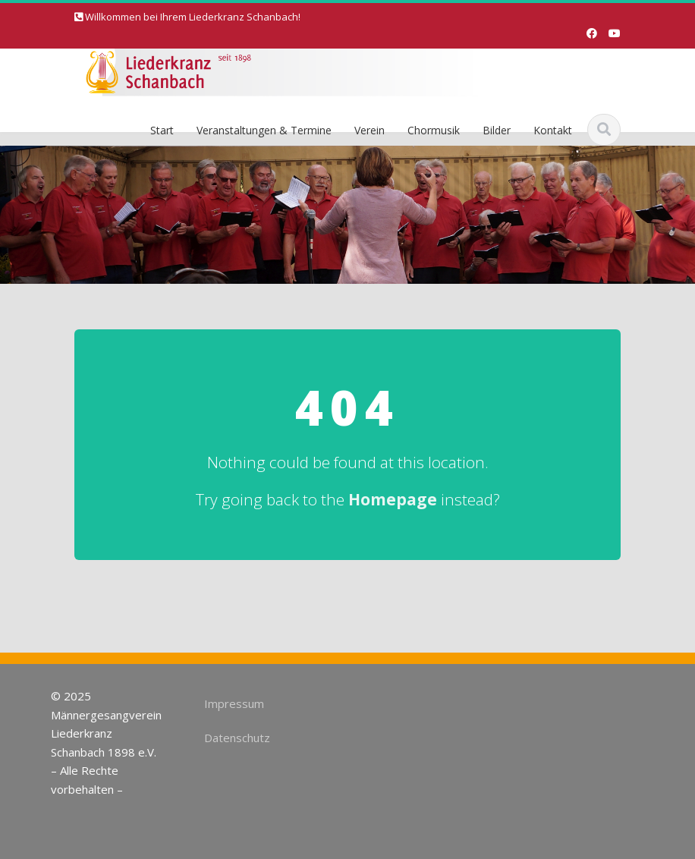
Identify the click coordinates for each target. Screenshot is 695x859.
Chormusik (433, 130)
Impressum (233, 703)
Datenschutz (236, 737)
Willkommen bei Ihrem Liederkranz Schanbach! (192, 17)
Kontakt (552, 130)
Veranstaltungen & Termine (264, 130)
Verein (369, 130)
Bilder (497, 130)
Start (162, 130)
